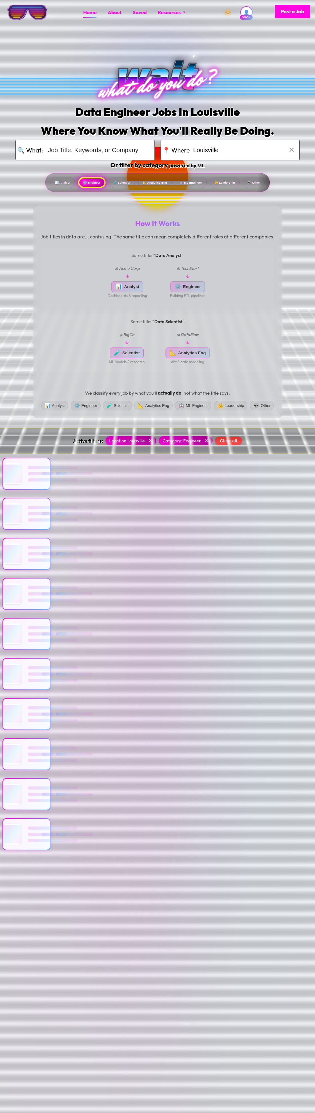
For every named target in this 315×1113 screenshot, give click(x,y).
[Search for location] (242, 150)
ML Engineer (253, 184)
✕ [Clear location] (292, 150)
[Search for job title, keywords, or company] (97, 150)
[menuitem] (90, 12)
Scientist (137, 184)
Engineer (89, 184)
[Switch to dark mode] (228, 12)
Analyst (42, 184)
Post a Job (292, 11)
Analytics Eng (193, 184)
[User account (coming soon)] (246, 12)
